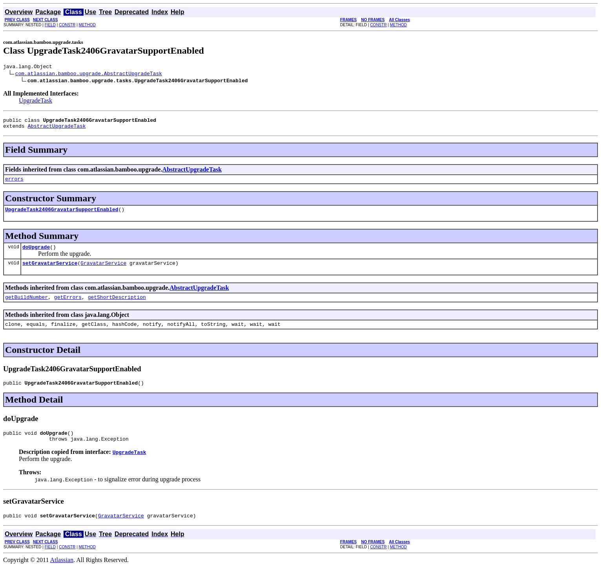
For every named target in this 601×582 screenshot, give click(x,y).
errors (14, 183)
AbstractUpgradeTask (56, 129)
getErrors (68, 306)
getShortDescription (117, 306)
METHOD (87, 25)
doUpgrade (36, 253)
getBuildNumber (26, 306)
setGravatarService (49, 271)
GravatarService (103, 271)
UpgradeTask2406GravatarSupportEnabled (61, 215)
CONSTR (67, 25)
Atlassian (62, 575)
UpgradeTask (35, 101)
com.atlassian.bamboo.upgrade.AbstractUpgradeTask (88, 74)
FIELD (50, 25)
